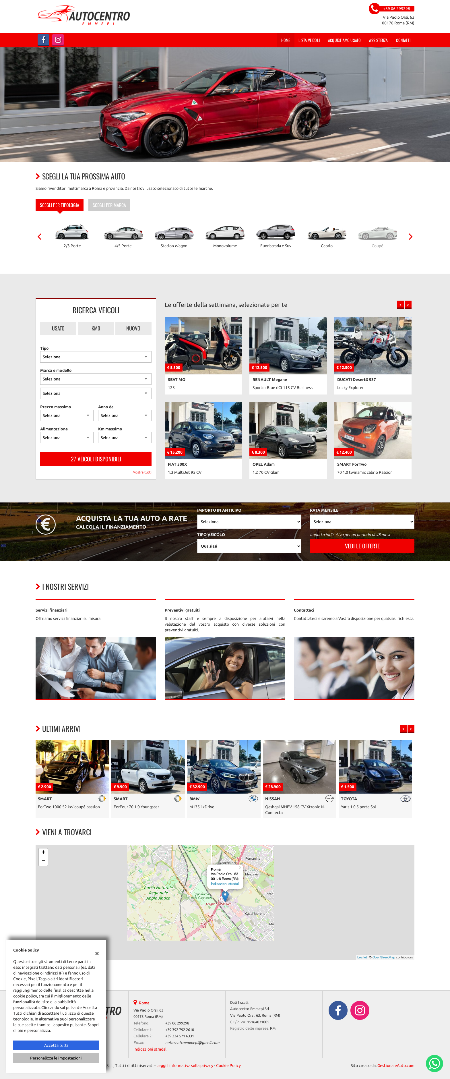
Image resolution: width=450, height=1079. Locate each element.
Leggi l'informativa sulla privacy (184, 1065)
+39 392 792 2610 (179, 1030)
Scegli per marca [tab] (109, 205)
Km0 (96, 328)
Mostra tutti (142, 472)
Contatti (403, 40)
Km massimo (110, 429)
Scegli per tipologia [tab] (59, 205)
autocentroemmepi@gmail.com (192, 1043)
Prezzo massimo (55, 407)
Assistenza (378, 40)
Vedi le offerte (362, 546)
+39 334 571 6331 (179, 1036)
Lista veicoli (309, 40)
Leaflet (362, 957)
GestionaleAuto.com (395, 1065)
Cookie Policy (228, 1065)
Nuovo (133, 328)
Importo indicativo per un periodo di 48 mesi (350, 534)
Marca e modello (56, 370)
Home (285, 40)
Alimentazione (54, 429)
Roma (144, 1003)
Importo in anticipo (219, 510)
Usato (58, 328)
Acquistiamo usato (344, 40)
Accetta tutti (56, 1045)
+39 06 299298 (177, 1023)
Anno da (106, 407)
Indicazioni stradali (225, 884)
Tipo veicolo (211, 534)
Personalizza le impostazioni (56, 1058)
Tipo (44, 348)
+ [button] (43, 852)
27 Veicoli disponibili (96, 459)
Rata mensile (324, 510)
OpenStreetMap (384, 957)
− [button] (43, 861)
